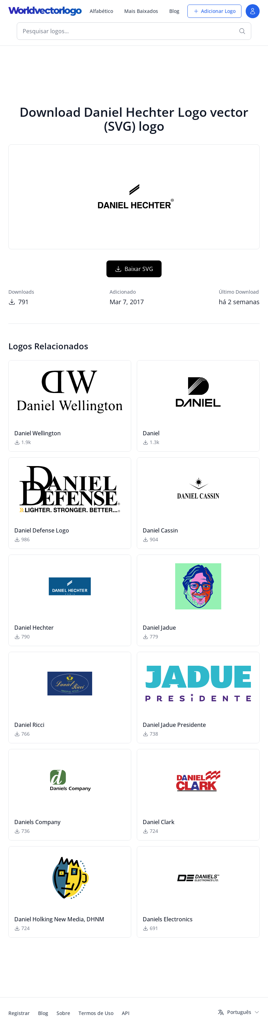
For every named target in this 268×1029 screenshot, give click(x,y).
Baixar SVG (134, 269)
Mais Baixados (141, 11)
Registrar (19, 1013)
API (125, 1013)
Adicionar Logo (214, 11)
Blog (174, 11)
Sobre (63, 1013)
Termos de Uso (96, 1013)
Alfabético (101, 11)
